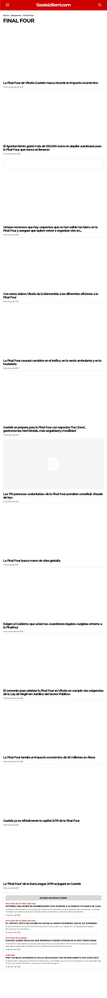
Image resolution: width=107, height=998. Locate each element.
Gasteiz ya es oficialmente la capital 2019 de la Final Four (41, 821)
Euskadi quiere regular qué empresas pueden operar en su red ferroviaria (51, 940)
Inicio (6, 15)
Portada (10, 955)
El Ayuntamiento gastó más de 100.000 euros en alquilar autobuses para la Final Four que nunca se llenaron (52, 147)
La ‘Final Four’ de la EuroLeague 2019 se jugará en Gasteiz (42, 884)
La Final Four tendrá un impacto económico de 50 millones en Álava (49, 757)
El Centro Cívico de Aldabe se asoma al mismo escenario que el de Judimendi (51, 923)
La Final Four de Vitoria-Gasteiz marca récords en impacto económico (50, 83)
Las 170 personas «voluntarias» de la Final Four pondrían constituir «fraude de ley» (53, 495)
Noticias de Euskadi (16, 938)
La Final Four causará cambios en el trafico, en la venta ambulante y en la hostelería (52, 362)
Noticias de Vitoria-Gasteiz (21, 904)
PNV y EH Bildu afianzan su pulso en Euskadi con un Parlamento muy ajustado (52, 957)
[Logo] (53, 5)
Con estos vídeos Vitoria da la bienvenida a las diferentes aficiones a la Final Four (50, 295)
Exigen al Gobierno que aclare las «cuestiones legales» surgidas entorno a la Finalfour (52, 625)
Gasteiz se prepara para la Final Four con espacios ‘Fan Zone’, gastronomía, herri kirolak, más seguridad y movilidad (44, 429)
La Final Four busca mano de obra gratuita (31, 560)
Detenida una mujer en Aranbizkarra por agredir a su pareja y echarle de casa (53, 906)
